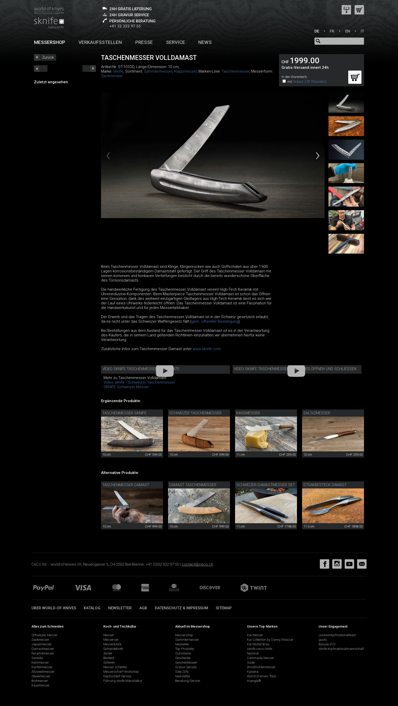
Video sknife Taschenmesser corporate (140, 369)
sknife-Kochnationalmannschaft (341, 649)
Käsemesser (248, 413)
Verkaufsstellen (100, 42)
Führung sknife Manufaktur (122, 681)
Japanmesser (41, 644)
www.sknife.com (207, 349)
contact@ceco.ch (197, 564)
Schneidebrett (113, 649)
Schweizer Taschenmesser (195, 413)
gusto (323, 640)
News (205, 42)
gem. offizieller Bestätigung (214, 321)
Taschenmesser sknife (124, 413)
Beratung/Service (187, 681)
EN (347, 31)
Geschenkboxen (186, 662)
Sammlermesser (158, 71)
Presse (144, 42)
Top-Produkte (184, 649)
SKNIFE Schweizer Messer (126, 387)
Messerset (110, 640)
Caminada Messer (260, 658)
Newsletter (120, 608)
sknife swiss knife (259, 649)
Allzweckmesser (43, 672)
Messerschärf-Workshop (121, 672)
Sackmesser (112, 76)
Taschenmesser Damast (125, 485)
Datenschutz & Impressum (181, 608)
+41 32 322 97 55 (125, 26)
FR (332, 31)
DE (316, 31)
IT (362, 31)
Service (175, 42)
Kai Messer (255, 635)
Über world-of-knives (53, 608)
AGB (143, 608)
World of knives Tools (261, 676)
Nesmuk (253, 653)
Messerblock (112, 644)
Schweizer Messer (44, 635)
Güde (251, 662)
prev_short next (89, 68)
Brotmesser (39, 681)
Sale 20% (182, 672)
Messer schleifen (115, 667)
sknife (118, 71)
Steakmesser (40, 676)
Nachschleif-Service (117, 676)
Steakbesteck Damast (325, 485)
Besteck (108, 658)
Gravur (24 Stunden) (310, 81)
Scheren (109, 662)
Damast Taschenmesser (192, 485)
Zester (107, 653)
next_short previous (40, 68)
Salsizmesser (316, 413)
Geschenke (182, 658)
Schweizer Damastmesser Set (265, 485)
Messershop (49, 42)
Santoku (37, 658)
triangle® (254, 681)
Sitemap (224, 608)
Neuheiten (182, 644)
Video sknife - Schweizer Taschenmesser (139, 382)
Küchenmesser (42, 667)
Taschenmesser (235, 71)
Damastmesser (42, 649)
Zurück (48, 57)
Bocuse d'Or (327, 644)
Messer (108, 635)
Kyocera (252, 672)
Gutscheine (183, 653)
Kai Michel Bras (258, 644)
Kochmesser (40, 662)
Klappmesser (185, 71)
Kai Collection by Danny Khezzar (270, 640)
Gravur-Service (185, 667)
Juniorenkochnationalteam (337, 635)
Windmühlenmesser (261, 667)
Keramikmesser (42, 653)
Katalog (92, 608)
